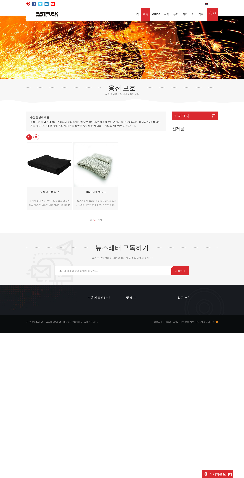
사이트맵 (166, 466)
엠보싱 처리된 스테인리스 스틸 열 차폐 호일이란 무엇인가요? (197, 432)
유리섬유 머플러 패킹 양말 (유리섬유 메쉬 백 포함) (203, 204)
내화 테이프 (180, 150)
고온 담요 (133, 409)
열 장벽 (132, 427)
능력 (175, 14)
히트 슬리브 (180, 130)
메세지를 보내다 (217, 474)
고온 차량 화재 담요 (138, 439)
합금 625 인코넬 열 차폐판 (202, 272)
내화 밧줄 (179, 164)
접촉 (200, 14)
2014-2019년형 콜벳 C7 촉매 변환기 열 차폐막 (203, 297)
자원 (92, 421)
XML (175, 466)
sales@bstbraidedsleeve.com (159, 3)
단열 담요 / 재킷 (182, 144)
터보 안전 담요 (200, 248)
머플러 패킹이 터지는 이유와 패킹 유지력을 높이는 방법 (197, 399)
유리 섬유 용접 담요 (138, 415)
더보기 (195, 215)
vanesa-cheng (45, 432)
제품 (145, 14)
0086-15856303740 (190, 3)
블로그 (157, 466)
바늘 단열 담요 (181, 170)
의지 (185, 14)
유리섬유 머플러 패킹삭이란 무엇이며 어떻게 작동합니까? (197, 416)
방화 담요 (179, 137)
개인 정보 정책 (187, 466)
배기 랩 (132, 421)
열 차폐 (132, 397)
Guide (156, 14)
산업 (166, 14)
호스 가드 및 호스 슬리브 (187, 177)
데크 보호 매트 (135, 433)
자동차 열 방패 (181, 124)
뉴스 (92, 427)
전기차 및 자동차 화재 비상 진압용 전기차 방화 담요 (202, 228)
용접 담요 (133, 403)
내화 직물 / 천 (181, 157)
